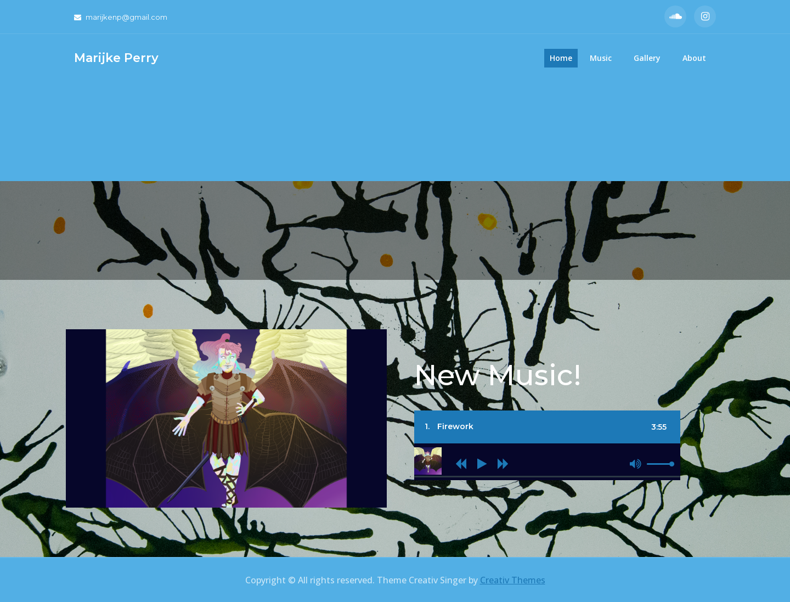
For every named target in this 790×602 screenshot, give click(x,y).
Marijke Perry (116, 57)
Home (561, 58)
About (694, 58)
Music (601, 58)
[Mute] (635, 463)
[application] (547, 472)
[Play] (482, 463)
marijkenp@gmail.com (120, 17)
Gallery (647, 58)
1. (449, 426)
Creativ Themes (512, 580)
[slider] (547, 476)
